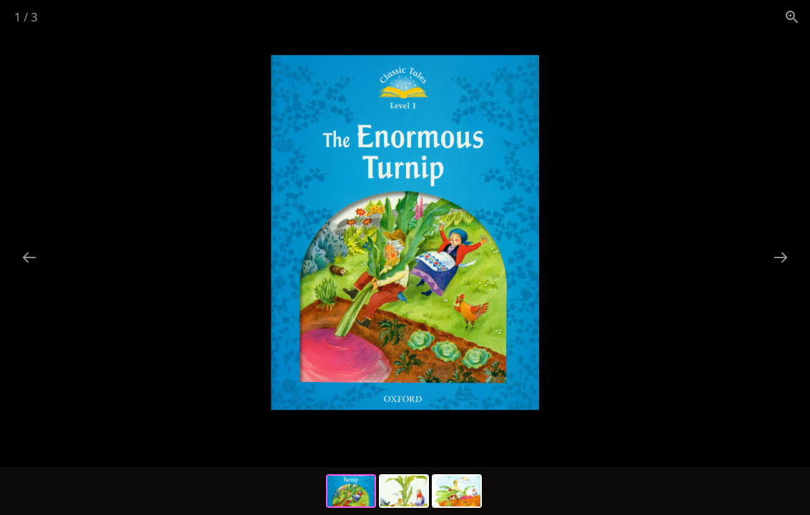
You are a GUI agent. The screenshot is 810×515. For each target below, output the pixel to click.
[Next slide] (781, 257)
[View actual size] (792, 17)
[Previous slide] (29, 257)
